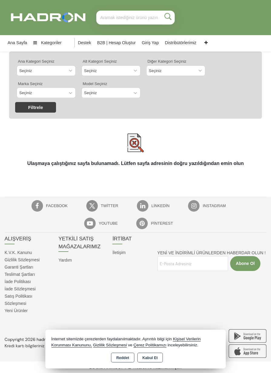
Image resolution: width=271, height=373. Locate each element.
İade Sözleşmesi (20, 288)
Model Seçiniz (95, 83)
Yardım (65, 260)
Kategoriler (47, 42)
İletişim (119, 252)
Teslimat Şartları (20, 274)
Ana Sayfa (17, 42)
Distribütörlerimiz (180, 42)
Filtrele (35, 107)
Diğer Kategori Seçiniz (167, 61)
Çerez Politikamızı (150, 345)
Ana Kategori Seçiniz (36, 61)
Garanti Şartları (19, 267)
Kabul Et (150, 358)
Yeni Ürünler (16, 310)
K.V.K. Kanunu (18, 252)
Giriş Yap (150, 42)
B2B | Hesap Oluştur (116, 42)
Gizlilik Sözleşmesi (22, 259)
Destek (84, 42)
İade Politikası (18, 281)
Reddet (122, 358)
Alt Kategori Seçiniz (100, 61)
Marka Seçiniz (30, 83)
